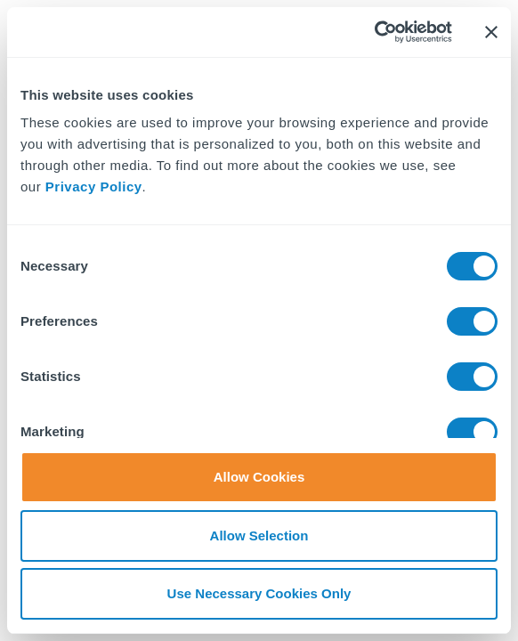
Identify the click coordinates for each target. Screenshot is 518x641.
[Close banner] (491, 32)
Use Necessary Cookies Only (259, 593)
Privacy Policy (93, 186)
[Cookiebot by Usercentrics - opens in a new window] (374, 32)
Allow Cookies (259, 476)
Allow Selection (259, 535)
